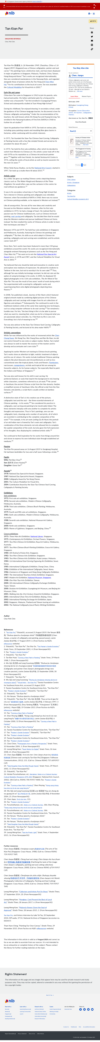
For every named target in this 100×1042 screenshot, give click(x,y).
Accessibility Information (89, 1028)
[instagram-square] (89, 1012)
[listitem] (8, 1009)
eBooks (7, 1013)
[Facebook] (92, 34)
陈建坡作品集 (40, 851)
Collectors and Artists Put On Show (33, 893)
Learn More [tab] (74, 97)
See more (79, 92)
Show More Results (80, 122)
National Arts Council (42, 168)
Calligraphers (87, 113)
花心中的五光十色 (24, 795)
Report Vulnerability (10, 1035)
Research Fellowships (40, 1020)
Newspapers (8, 1018)
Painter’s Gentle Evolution (19, 653)
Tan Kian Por (11, 633)
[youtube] (93, 1012)
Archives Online (39, 1011)
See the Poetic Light (30, 834)
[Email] (92, 42)
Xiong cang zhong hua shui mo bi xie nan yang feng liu (24, 809)
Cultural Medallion (14, 87)
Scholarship (52, 1015)
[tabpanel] (81, 112)
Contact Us (66, 1028)
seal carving (16, 216)
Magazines (8, 1015)
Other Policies (40, 1035)
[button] (89, 14)
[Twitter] (92, 38)
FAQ (80, 1028)
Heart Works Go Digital (31, 750)
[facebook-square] (85, 1012)
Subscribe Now (68, 1011)
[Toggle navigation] (94, 14)
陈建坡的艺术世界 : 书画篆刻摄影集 (24, 880)
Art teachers (78, 113)
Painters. (71, 115)
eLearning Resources (25, 1011)
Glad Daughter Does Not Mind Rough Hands (24, 767)
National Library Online (40, 1013)
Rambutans (53, 363)
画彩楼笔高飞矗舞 (17, 703)
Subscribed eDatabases (41, 1015)
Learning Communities (25, 1013)
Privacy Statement (22, 1035)
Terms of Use (32, 1035)
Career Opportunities (55, 1011)
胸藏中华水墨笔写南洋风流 (25, 719)
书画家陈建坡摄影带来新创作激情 (45, 666)
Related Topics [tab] (86, 97)
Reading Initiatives (10, 1020)
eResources (8, 644)
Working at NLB (54, 1013)
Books (7, 1011)
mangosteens (19, 365)
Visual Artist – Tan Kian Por (28, 683)
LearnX (21, 1015)
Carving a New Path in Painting (29, 658)
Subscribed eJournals (40, 1018)
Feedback (74, 1028)
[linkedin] (81, 1012)
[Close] (97, 4)
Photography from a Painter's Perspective (33, 745)
